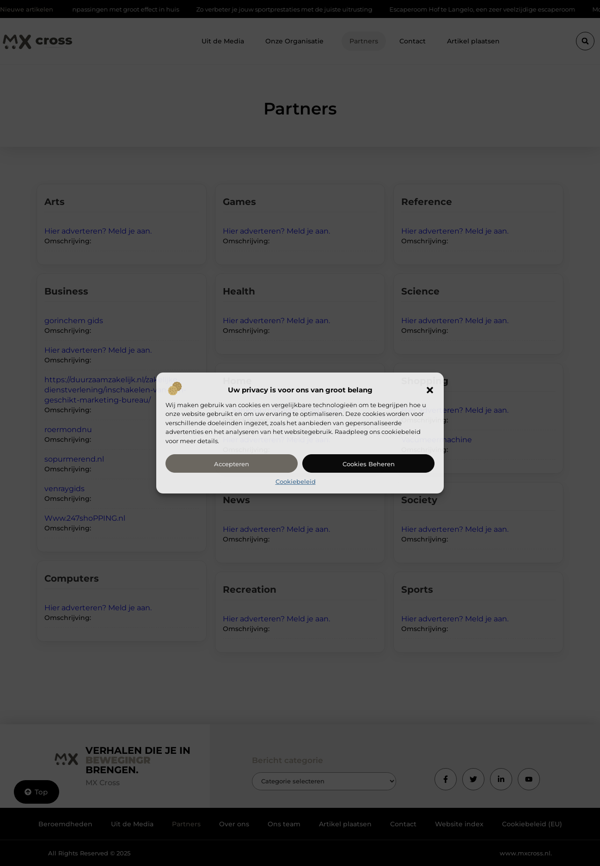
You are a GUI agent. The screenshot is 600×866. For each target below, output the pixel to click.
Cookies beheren (369, 464)
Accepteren (231, 464)
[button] (430, 390)
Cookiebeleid (296, 481)
